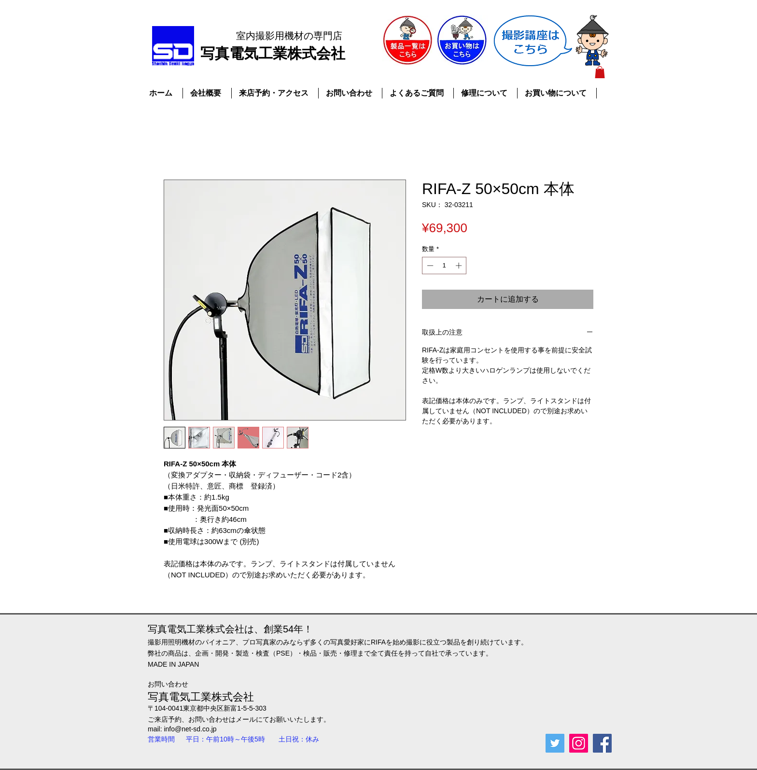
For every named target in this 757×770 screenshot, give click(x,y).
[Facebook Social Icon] (602, 743)
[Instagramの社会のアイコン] (578, 743)
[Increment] (459, 265)
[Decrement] (429, 265)
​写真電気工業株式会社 (272, 53)
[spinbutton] (444, 265)
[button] (600, 72)
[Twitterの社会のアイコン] (555, 743)
